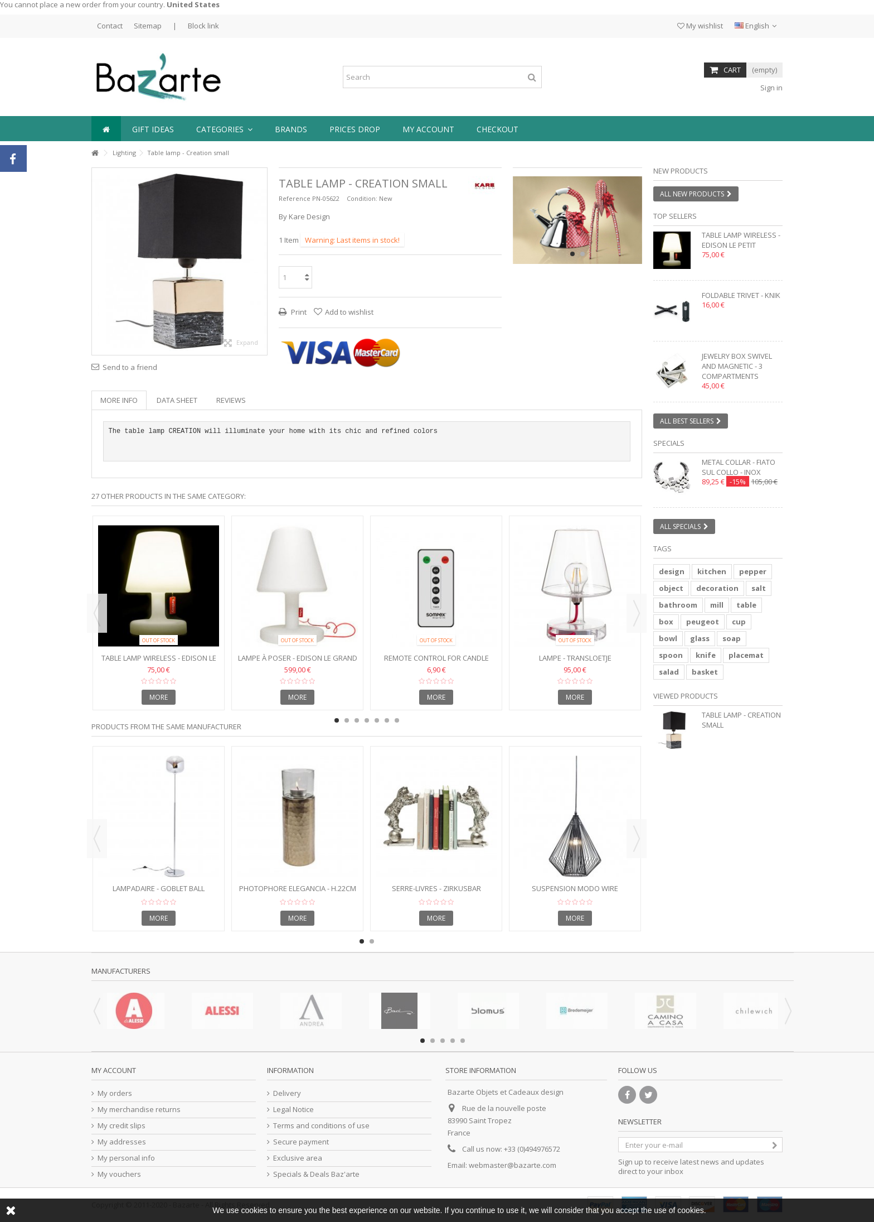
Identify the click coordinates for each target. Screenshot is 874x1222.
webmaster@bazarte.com (512, 1165)
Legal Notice (293, 1109)
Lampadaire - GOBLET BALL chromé (159, 893)
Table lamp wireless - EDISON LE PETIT (158, 662)
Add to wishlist (349, 312)
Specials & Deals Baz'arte (316, 1174)
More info (119, 400)
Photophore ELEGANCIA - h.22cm (297, 888)
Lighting (124, 152)
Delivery (287, 1093)
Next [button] (637, 613)
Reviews (231, 400)
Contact (110, 26)
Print (298, 312)
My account (113, 1070)
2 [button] (582, 254)
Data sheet (177, 400)
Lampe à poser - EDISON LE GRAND (297, 658)
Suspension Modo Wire (575, 888)
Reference (294, 198)
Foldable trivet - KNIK (741, 295)
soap (731, 638)
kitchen (711, 571)
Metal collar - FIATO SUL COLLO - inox (738, 467)
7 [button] (397, 720)
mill (717, 605)
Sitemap (148, 26)
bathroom (678, 605)
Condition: (362, 198)
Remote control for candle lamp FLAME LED (436, 662)
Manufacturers (120, 971)
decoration (717, 588)
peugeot (702, 622)
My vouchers (119, 1174)
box (666, 622)
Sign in (771, 88)
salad (669, 672)
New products (680, 171)
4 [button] (367, 720)
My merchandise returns (139, 1109)
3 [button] (357, 720)
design (671, 571)
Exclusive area (297, 1158)
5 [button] (377, 720)
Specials (668, 443)
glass (700, 638)
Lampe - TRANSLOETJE (575, 658)
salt (758, 588)
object (671, 588)
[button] (224, 128)
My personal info (126, 1158)
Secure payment (301, 1142)
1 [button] (572, 254)
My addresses (122, 1142)
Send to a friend (130, 367)
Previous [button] (97, 613)
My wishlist (700, 26)
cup (739, 622)
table (746, 605)
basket (705, 672)
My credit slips (121, 1125)
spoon (671, 655)
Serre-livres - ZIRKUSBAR (436, 888)
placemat (746, 655)
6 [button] (387, 720)
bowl (668, 638)
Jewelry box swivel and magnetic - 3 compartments (737, 366)
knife (706, 655)
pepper (752, 571)
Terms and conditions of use (321, 1125)
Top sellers (675, 216)
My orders (115, 1093)
